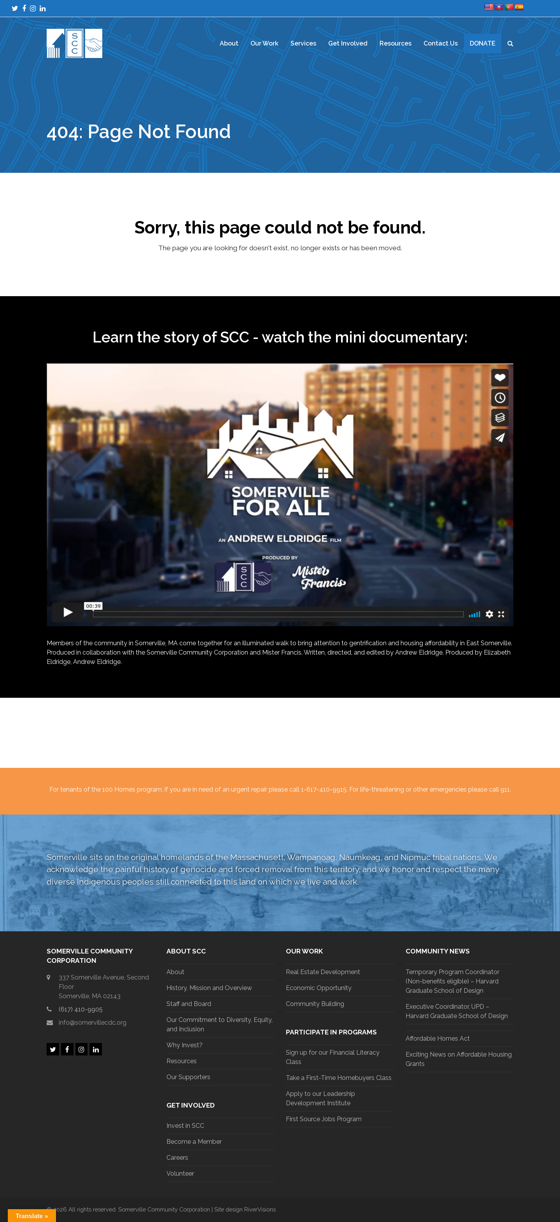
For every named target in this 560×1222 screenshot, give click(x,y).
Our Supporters (188, 1077)
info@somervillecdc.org (92, 1022)
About (175, 972)
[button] (510, 43)
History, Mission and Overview (209, 988)
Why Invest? (184, 1045)
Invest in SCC (185, 1125)
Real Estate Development (323, 972)
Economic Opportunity (319, 988)
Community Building (315, 1004)
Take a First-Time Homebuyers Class (339, 1078)
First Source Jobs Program (324, 1119)
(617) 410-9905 (81, 1009)
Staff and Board (188, 1004)
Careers (177, 1157)
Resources (181, 1061)
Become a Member (194, 1141)
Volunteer (180, 1173)
